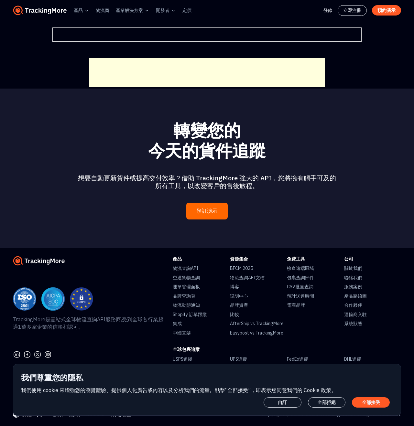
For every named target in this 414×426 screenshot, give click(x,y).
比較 (234, 314)
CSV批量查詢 (300, 287)
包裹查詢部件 (300, 278)
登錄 (327, 10)
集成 (177, 323)
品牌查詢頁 (184, 296)
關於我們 (353, 268)
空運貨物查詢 (186, 278)
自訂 (282, 402)
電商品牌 (296, 305)
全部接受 (371, 402)
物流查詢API (185, 268)
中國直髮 (182, 333)
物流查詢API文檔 (247, 278)
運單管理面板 (186, 287)
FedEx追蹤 (297, 359)
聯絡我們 (353, 278)
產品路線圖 (355, 296)
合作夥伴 (353, 305)
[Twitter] (37, 354)
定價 (186, 10)
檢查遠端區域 (300, 268)
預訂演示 (207, 211)
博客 (234, 287)
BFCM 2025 (241, 268)
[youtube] (48, 354)
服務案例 (353, 287)
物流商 (102, 10)
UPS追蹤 (238, 359)
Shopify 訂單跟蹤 (190, 314)
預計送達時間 (300, 296)
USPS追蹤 (182, 359)
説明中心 (239, 296)
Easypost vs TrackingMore (256, 333)
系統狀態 (353, 323)
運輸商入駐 (355, 314)
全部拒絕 (327, 402)
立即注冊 (352, 10)
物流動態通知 (186, 305)
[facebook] (27, 354)
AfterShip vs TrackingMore (257, 323)
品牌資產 (239, 305)
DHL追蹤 (352, 359)
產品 (78, 10)
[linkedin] (17, 354)
